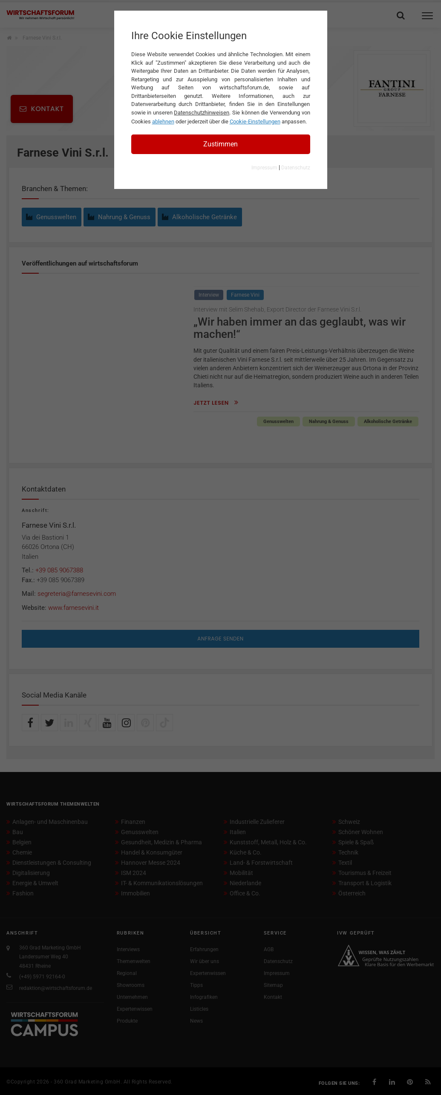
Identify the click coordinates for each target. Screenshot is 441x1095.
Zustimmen (220, 144)
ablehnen (163, 121)
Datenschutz (295, 168)
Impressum (264, 168)
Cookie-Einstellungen (255, 121)
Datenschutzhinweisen (201, 112)
